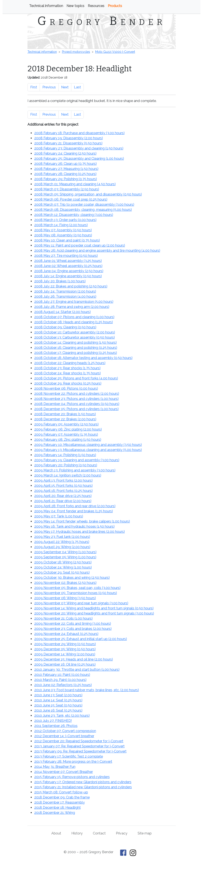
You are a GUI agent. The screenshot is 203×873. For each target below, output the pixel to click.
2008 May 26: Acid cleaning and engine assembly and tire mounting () (97, 250)
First (33, 87)
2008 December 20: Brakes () (65, 414)
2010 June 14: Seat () (58, 700)
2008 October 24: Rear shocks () (67, 373)
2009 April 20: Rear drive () (63, 496)
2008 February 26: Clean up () (65, 164)
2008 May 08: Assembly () (63, 235)
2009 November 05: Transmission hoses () (75, 593)
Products (115, 6)
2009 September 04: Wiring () (65, 552)
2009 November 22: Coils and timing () (72, 624)
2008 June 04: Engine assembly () (68, 271)
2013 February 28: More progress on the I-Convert (73, 762)
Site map (145, 833)
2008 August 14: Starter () (62, 312)
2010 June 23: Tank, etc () (62, 716)
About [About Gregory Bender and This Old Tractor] (56, 833)
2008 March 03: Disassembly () (66, 189)
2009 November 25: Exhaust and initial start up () (80, 639)
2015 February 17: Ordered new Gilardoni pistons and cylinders (82, 782)
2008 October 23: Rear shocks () (67, 368)
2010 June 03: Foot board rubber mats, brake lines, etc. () (86, 690)
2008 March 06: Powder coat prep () (70, 199)
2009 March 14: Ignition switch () (67, 475)
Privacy (121, 833)
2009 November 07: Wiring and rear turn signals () (81, 603)
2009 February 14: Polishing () (65, 455)
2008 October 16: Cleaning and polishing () (75, 348)
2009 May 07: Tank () (58, 516)
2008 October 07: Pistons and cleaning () (74, 317)
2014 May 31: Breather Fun (54, 767)
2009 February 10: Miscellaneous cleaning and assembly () (88, 445)
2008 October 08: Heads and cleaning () (73, 322)
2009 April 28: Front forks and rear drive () (74, 506)
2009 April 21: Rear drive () (62, 501)
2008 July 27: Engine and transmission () (73, 302)
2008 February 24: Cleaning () (65, 153)
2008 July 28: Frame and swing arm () (71, 307)
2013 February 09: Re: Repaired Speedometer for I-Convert (80, 751)
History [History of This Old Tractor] (77, 833)
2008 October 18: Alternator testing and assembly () (83, 358)
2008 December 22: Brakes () (65, 419)
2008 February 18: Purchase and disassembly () (79, 133)
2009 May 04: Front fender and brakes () (73, 511)
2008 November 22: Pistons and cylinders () (76, 394)
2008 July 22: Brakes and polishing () (70, 286)
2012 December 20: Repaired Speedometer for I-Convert (78, 741)
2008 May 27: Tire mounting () (66, 256)
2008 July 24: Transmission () (65, 291)
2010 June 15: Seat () (58, 705)
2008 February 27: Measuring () (66, 169)
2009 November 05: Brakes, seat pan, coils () (77, 588)
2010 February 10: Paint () (62, 675)
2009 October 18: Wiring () (63, 562)
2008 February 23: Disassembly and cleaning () (78, 148)
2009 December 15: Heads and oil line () (73, 659)
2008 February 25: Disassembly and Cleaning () (79, 159)
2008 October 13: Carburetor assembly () (74, 337)
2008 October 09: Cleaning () (65, 327)
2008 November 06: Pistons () (66, 388)
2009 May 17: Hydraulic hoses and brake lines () (79, 532)
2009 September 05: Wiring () (65, 557)
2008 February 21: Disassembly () (68, 143)
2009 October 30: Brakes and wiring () (72, 578)
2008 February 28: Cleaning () (65, 174)
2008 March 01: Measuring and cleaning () (75, 184)
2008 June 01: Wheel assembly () (68, 261)
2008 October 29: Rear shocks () (67, 383)
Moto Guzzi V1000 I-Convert (115, 51)
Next (65, 87)
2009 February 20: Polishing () (65, 465)
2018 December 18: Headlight (57, 808)
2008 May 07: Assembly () (63, 230)
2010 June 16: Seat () (58, 710)
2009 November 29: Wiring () (65, 644)
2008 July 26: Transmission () (65, 296)
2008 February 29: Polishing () (65, 179)
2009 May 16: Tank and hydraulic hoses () (74, 526)
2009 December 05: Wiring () (65, 649)
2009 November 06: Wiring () (65, 598)
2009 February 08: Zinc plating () (67, 440)
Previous (49, 87)
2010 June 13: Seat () (58, 695)
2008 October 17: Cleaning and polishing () (75, 353)
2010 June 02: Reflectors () (63, 685)
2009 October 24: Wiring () (63, 567)
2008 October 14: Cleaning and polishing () (75, 342)
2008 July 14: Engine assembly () (68, 276)
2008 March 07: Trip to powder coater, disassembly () (84, 204)
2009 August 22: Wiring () (61, 542)
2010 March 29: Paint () (60, 680)
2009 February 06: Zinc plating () (68, 429)
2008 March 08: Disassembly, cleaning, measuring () (83, 210)
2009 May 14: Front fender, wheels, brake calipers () (82, 521)
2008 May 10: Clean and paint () (67, 240)
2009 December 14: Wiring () (64, 654)
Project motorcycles (76, 51)
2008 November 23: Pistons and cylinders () (76, 399)
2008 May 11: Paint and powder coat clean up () (79, 245)
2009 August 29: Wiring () (62, 547)
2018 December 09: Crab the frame (62, 797)
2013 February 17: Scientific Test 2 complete (68, 756)
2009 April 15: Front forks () (63, 486)
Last (77, 87)
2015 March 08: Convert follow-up (61, 792)
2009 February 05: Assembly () (66, 424)
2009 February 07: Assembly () (66, 434)
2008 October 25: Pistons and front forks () (76, 378)
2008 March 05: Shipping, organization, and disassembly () (88, 194)
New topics (75, 6)
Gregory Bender (101, 21)
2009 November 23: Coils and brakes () (73, 629)
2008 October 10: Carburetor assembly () (74, 332)
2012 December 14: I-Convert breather (64, 736)
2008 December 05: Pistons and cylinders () (76, 409)
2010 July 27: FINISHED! (53, 721)
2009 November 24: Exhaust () (66, 634)
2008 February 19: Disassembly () (68, 138)
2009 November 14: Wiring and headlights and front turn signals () (94, 608)
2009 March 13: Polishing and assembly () (74, 470)
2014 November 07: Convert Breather (63, 772)
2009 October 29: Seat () (62, 572)
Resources (96, 6)
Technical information (46, 6)
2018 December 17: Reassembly (59, 802)
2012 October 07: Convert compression (65, 731)
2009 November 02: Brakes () (65, 583)
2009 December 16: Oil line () (65, 664)
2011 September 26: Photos (56, 726)
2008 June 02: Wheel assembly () (68, 266)
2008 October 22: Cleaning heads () (69, 363)
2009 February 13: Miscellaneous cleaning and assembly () (88, 450)
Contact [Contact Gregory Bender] (99, 833)
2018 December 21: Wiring (54, 813)
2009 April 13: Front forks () (63, 480)
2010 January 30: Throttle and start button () (76, 670)
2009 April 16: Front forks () (63, 491)
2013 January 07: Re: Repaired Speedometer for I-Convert (79, 746)
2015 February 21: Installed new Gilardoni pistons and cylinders (83, 787)
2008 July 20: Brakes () (60, 281)
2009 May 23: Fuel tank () (62, 537)
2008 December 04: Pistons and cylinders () (76, 404)
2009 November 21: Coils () (63, 618)
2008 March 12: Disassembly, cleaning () (73, 215)
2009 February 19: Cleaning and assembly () (76, 460)
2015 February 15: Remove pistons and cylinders (72, 777)
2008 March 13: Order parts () (65, 220)
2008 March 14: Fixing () (61, 225)
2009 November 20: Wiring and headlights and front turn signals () (94, 613)
